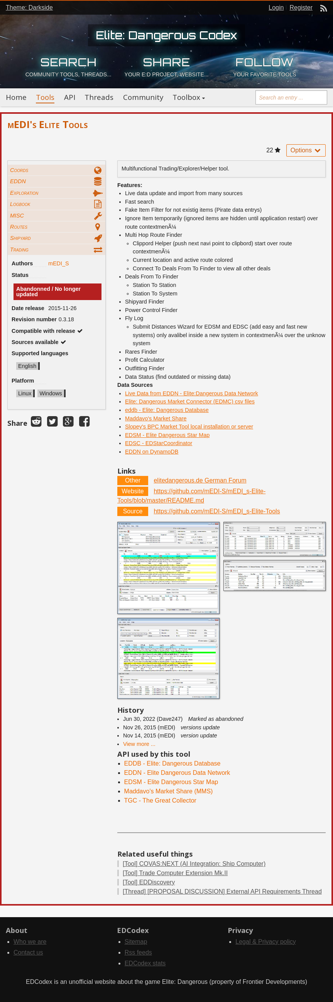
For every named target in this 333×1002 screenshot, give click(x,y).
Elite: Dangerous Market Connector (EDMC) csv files (190, 401)
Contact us (28, 952)
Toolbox (186, 97)
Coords (19, 170)
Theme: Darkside (29, 7)
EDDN (18, 181)
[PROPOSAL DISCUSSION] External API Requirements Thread (222, 891)
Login (276, 7)
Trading (19, 249)
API (69, 97)
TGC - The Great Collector (160, 800)
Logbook (20, 204)
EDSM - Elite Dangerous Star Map (167, 435)
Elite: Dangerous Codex (166, 35)
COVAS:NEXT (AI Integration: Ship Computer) (194, 863)
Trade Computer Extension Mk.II (175, 873)
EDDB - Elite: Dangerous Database (172, 763)
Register (301, 7)
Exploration (24, 193)
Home (16, 97)
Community (143, 97)
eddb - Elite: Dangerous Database (167, 410)
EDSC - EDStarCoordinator (158, 443)
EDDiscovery (149, 882)
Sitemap (136, 941)
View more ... (139, 744)
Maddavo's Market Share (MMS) (168, 791)
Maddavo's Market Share (156, 418)
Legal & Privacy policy (265, 941)
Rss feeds (138, 952)
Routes (18, 226)
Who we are (30, 941)
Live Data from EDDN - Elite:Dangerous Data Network (191, 393)
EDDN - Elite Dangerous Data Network (177, 772)
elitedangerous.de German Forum (200, 480)
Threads (99, 97)
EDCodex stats (145, 963)
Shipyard (20, 238)
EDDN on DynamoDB (151, 452)
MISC (17, 215)
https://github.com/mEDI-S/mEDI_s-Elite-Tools (217, 511)
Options (306, 150)
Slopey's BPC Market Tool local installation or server (189, 426)
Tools (45, 97)
